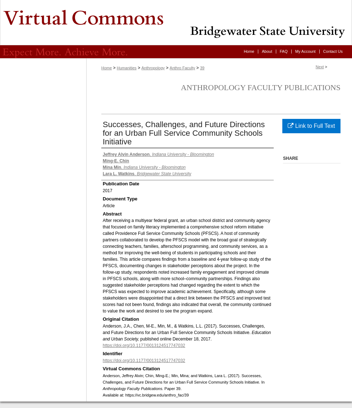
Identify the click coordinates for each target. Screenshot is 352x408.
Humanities (126, 68)
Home (106, 68)
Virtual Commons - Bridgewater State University (176, 22)
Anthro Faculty (182, 68)
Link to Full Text (311, 126)
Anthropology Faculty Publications (261, 87)
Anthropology (153, 68)
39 (202, 68)
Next (320, 67)
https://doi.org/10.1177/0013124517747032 (144, 345)
